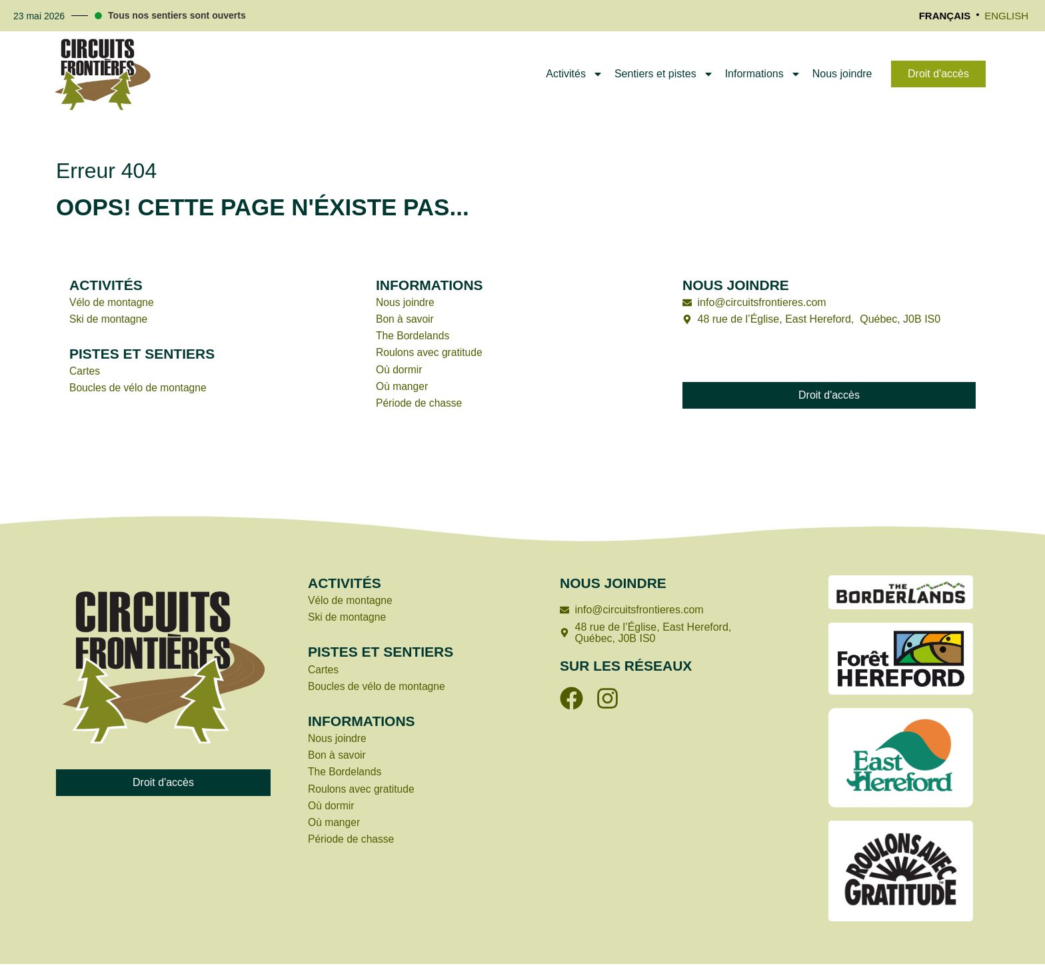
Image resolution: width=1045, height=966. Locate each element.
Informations (763, 74)
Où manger (402, 387)
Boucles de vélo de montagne (139, 389)
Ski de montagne (109, 319)
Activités (574, 74)
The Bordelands (413, 336)
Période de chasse (420, 404)
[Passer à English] (1006, 16)
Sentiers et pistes (664, 74)
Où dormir (399, 370)
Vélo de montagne (112, 302)
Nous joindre (842, 73)
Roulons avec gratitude (432, 353)
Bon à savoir (405, 319)
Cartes (85, 371)
